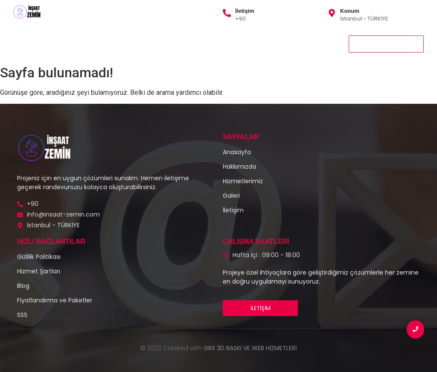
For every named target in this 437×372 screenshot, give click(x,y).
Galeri (169, 43)
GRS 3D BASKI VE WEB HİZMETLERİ (250, 348)
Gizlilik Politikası (214, 43)
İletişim (244, 11)
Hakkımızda (129, 43)
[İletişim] (227, 13)
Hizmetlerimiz (80, 43)
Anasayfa (30, 43)
